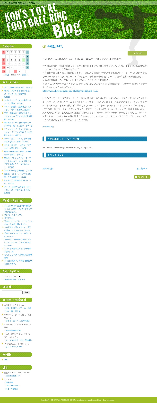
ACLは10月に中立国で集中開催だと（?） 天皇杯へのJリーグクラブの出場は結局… (18, 209)
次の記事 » (142, 168)
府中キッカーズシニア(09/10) (18, 321)
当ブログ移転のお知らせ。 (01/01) (18, 87)
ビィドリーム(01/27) (14, 347)
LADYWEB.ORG (12, 386)
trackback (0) (48, 127)
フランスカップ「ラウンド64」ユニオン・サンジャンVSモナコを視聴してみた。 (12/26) (18, 132)
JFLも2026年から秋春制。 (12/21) (18, 171)
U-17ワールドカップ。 (13, 215)
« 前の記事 (48, 168)
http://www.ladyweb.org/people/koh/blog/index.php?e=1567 (70, 91)
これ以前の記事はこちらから (13, 279)
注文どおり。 (9, 218)
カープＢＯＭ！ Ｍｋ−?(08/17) (19, 340)
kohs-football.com (13, 376)
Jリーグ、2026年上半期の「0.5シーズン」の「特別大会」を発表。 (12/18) (17, 190)
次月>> (25, 75)
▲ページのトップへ (142, 177)
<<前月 (6, 75)
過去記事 (9, 382)
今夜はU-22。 (56, 46)
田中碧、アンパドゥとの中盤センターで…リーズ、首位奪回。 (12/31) (17, 94)
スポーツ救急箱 (12, 389)
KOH (6, 360)
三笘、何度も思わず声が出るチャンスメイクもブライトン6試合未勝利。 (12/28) (18, 116)
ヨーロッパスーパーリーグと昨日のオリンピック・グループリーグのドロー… (17, 242)
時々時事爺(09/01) (13, 330)
